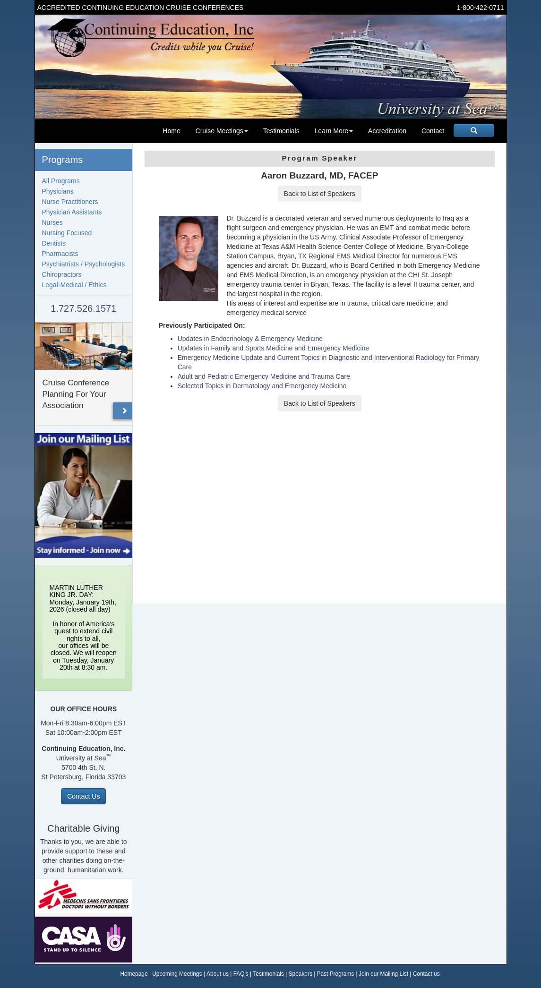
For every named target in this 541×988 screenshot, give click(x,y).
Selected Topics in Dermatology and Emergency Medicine (262, 386)
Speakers (300, 974)
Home (171, 131)
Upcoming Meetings (177, 974)
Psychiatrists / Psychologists (83, 264)
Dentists (54, 243)
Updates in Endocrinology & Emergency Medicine (250, 338)
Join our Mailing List (383, 974)
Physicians (58, 191)
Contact (432, 131)
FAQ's (241, 974)
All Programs (61, 181)
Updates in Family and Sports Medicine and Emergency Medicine (273, 348)
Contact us (426, 974)
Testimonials (281, 131)
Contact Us (83, 796)
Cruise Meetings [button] (222, 131)
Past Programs (335, 974)
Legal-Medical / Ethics (74, 285)
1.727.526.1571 (83, 308)
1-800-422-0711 (480, 7)
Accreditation (387, 131)
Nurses (52, 222)
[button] (124, 410)
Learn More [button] (334, 131)
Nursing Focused (67, 233)
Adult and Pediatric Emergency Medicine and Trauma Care (264, 376)
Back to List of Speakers (319, 193)
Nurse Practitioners (70, 201)
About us (217, 974)
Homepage (133, 974)
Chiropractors (62, 274)
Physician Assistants (72, 212)
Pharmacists (60, 253)
